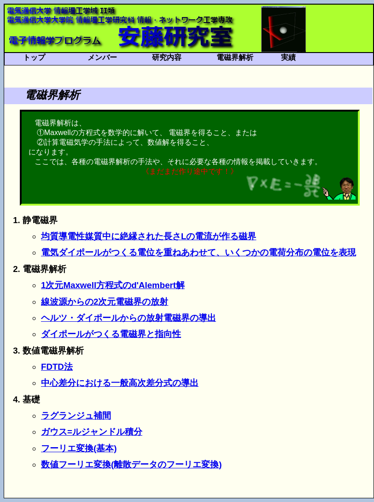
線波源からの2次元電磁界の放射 (104, 302)
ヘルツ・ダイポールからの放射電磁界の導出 (128, 318)
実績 (288, 57)
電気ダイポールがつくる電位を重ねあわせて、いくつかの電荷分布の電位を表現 (198, 252)
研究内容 (166, 57)
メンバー (102, 57)
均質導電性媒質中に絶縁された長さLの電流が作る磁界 (148, 236)
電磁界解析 (234, 57)
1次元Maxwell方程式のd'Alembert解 (113, 285)
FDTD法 (57, 367)
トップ (34, 57)
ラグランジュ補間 (76, 415)
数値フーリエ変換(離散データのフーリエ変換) (131, 464)
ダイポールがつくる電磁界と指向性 (111, 334)
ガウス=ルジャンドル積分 (91, 432)
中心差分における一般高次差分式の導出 (120, 383)
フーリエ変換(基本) (79, 448)
